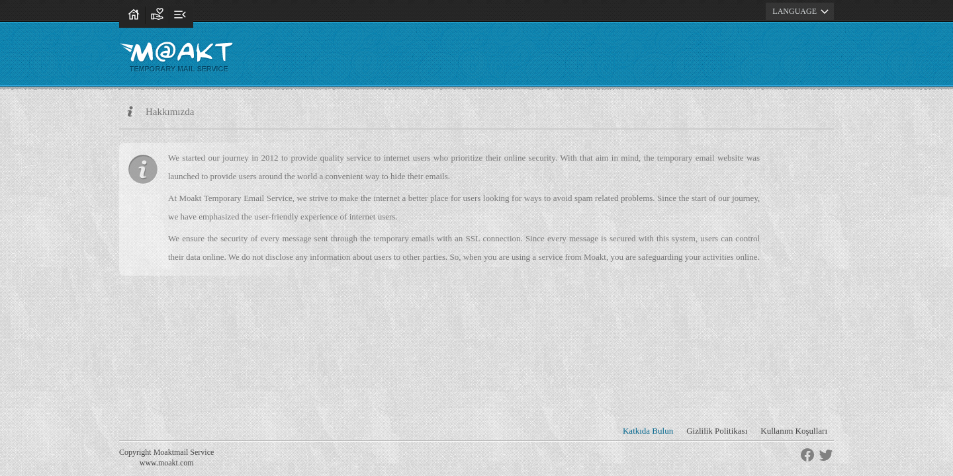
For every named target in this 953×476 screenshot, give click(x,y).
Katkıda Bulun (648, 431)
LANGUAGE (802, 11)
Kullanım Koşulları (793, 431)
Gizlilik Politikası (716, 431)
